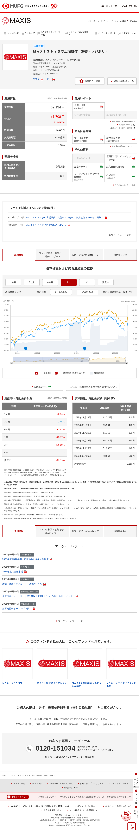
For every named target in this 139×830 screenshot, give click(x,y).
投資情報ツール (71, 787)
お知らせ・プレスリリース (91, 783)
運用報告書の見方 (127, 125)
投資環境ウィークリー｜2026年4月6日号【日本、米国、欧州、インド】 (40, 596)
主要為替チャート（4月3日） (18, 608)
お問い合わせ (93, 21)
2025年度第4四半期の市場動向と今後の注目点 (27, 559)
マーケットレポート (119, 783)
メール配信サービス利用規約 (83, 810)
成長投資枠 (39, 46)
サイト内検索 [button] (120, 21)
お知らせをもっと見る (120, 235)
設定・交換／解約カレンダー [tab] (86, 255)
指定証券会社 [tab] (120, 255)
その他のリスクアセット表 (125, 185)
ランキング (37, 783)
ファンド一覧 (19, 783)
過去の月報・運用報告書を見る (123, 121)
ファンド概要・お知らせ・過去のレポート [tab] (52, 255)
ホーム (4, 775)
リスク (38, 79)
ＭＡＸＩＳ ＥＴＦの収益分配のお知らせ (48, 225)
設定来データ (88, 166)
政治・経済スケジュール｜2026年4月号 (24, 584)
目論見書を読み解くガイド (123, 146)
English (133, 21)
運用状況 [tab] (18, 255)
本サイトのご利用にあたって (118, 806)
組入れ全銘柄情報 (120, 166)
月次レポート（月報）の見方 (122, 128)
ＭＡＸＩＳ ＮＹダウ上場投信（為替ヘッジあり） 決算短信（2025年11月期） (66, 217)
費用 (51, 79)
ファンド (13, 775)
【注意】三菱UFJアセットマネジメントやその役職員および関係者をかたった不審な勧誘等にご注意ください (84, 797)
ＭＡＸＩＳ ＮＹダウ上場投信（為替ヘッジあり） (38, 775)
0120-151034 (55, 748)
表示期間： (42, 292)
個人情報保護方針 (53, 810)
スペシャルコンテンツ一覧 (61, 783)
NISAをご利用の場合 (87, 806)
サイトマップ (107, 21)
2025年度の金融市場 (14, 571)
